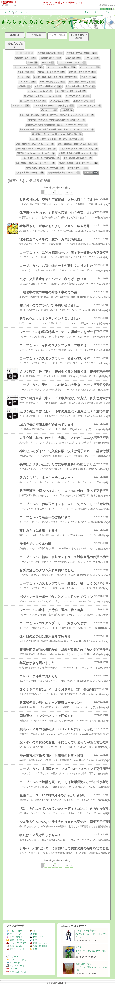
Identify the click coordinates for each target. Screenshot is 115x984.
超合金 (78, 947)
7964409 (105, 9)
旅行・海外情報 (38, 946)
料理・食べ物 (14, 946)
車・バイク (13, 962)
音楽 (33, 940)
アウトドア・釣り (16, 959)
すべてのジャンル (16, 971)
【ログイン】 (107, 12)
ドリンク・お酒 (15, 949)
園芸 (33, 949)
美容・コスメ (14, 937)
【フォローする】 (92, 12)
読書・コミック (38, 943)
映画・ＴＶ (36, 937)
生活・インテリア (16, 943)
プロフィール (20, 12)
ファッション (14, 934)
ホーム (4, 12)
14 (67, 192)
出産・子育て (14, 931)
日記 (11, 12)
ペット (34, 931)
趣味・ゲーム (10, 5)
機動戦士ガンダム (83, 963)
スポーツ (12, 956)
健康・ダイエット (16, 940)
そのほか (12, 968)
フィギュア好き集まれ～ (86, 930)
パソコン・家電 (15, 965)
